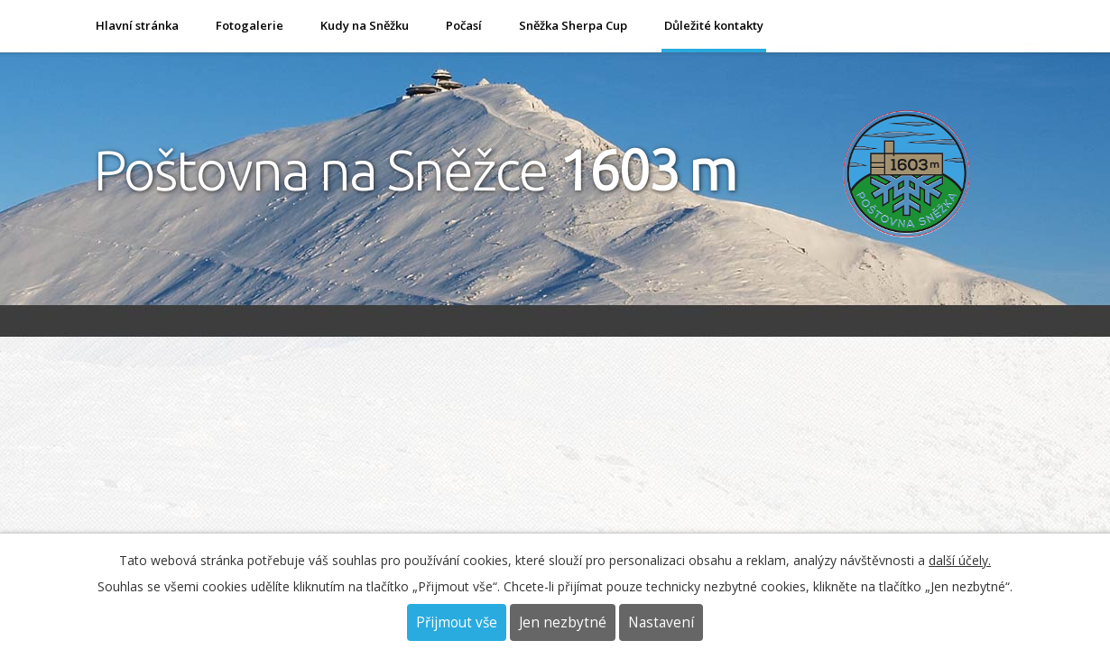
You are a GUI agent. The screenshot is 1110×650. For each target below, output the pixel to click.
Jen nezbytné (562, 622)
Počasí (464, 25)
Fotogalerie (249, 25)
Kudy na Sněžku (364, 25)
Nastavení (661, 622)
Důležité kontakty (713, 25)
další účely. (960, 560)
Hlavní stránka (137, 25)
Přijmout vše (456, 622)
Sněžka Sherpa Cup (573, 25)
